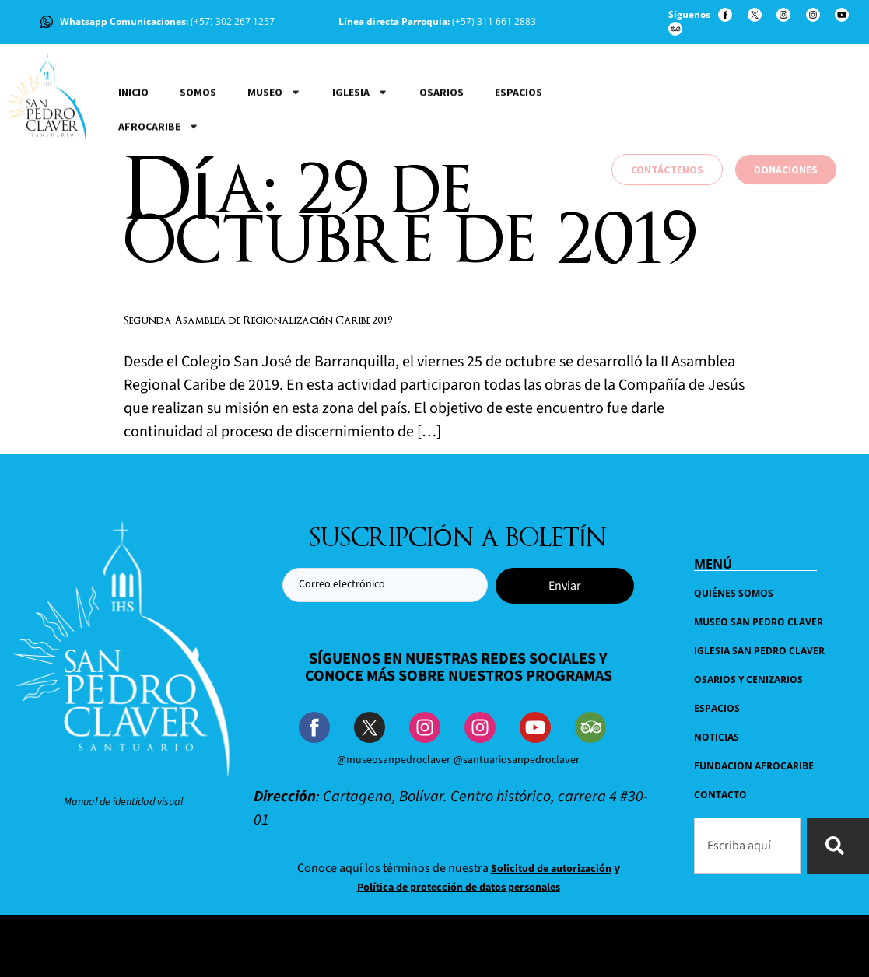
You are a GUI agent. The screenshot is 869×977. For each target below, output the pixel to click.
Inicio (133, 166)
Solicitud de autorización (551, 869)
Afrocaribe (158, 200)
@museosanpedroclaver (393, 760)
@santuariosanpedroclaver (517, 760)
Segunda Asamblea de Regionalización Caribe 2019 (259, 321)
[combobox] (747, 846)
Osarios (441, 166)
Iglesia (360, 165)
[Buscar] (838, 846)
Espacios (518, 166)
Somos (198, 166)
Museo (274, 165)
